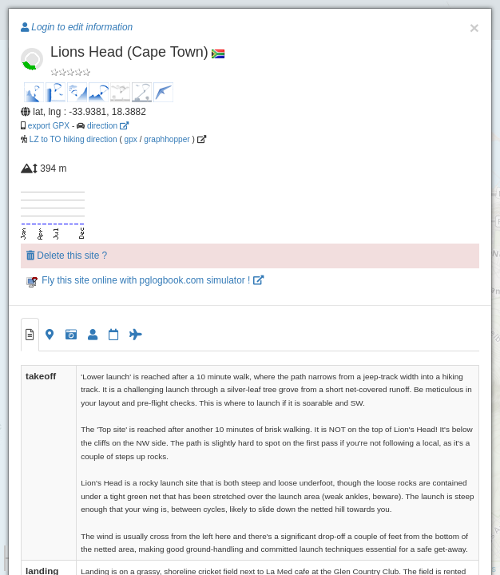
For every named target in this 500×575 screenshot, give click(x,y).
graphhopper (166, 139)
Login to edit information (77, 27)
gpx (131, 139)
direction (108, 125)
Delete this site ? (66, 255)
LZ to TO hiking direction (72, 139)
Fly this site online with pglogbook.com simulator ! (145, 280)
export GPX (48, 125)
